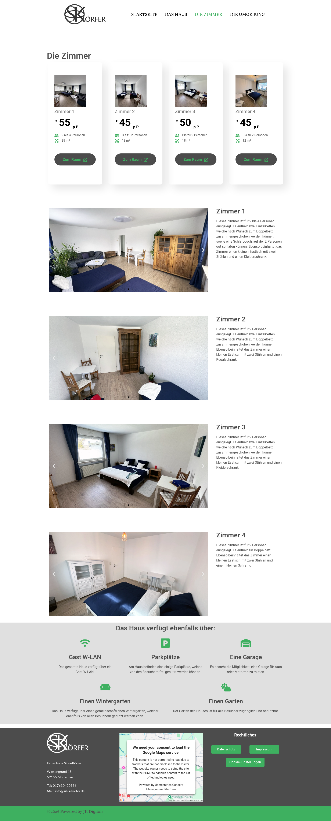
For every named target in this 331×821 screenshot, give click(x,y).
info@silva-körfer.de (70, 791)
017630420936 (64, 785)
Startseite (144, 14)
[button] (54, 250)
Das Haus (176, 14)
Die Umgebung (247, 14)
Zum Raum (75, 159)
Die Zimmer (208, 14)
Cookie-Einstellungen (245, 762)
